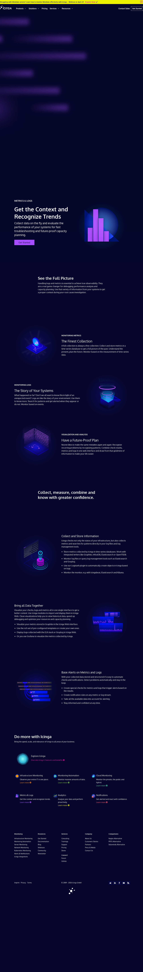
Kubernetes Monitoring (22, 851)
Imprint (16, 883)
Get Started (24, 242)
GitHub (63, 861)
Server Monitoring (20, 844)
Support (64, 844)
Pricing (63, 847)
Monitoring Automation (22, 841)
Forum (63, 858)
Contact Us (89, 851)
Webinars (41, 847)
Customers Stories (91, 841)
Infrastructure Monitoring (23, 838)
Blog (39, 844)
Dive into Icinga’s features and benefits (46, 760)
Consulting (65, 838)
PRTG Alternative (115, 841)
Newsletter (42, 854)
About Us (88, 838)
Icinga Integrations (21, 857)
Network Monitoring (21, 847)
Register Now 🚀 (91, 2)
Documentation (43, 841)
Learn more (24, 782)
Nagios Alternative (115, 838)
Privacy (23, 883)
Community (42, 851)
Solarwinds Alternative (117, 844)
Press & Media (90, 847)
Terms (29, 883)
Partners (88, 844)
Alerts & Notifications (22, 854)
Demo (63, 851)
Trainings (64, 841)
